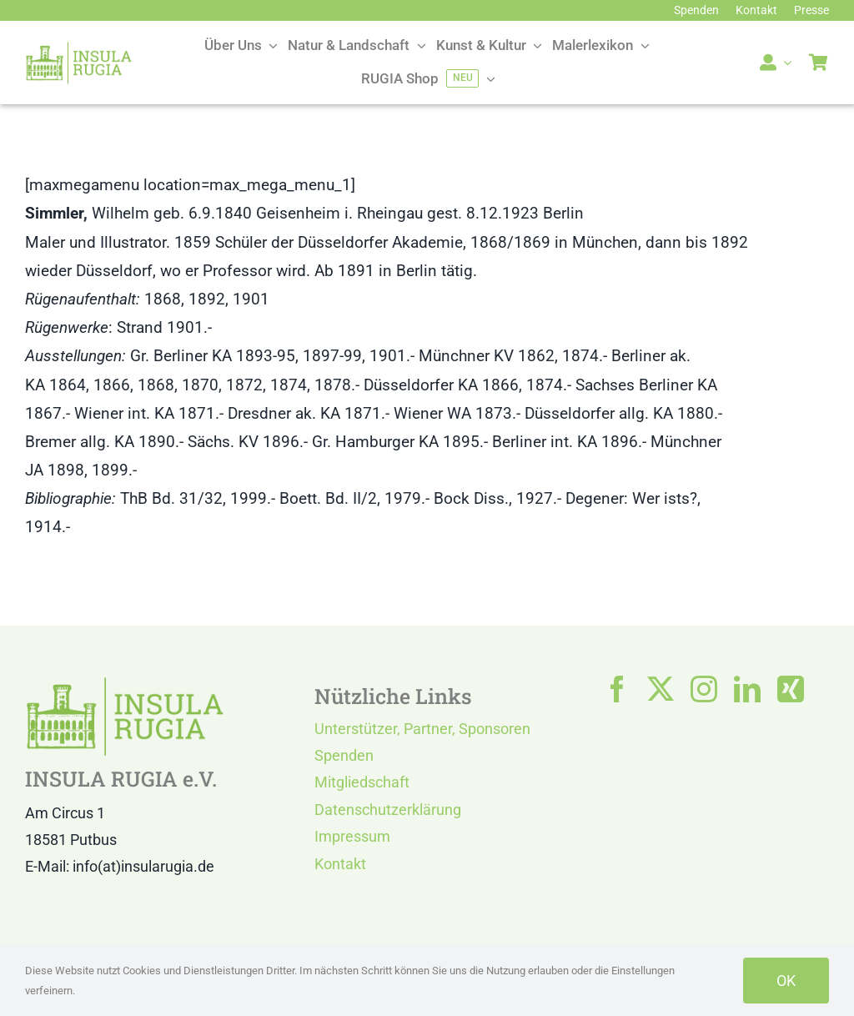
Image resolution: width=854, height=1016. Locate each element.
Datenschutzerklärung (387, 809)
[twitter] (660, 689)
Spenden (344, 755)
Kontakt (340, 864)
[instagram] (704, 689)
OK (786, 980)
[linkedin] (747, 689)
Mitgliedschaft (361, 782)
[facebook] (617, 689)
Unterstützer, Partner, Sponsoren (422, 728)
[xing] (790, 689)
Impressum (352, 836)
